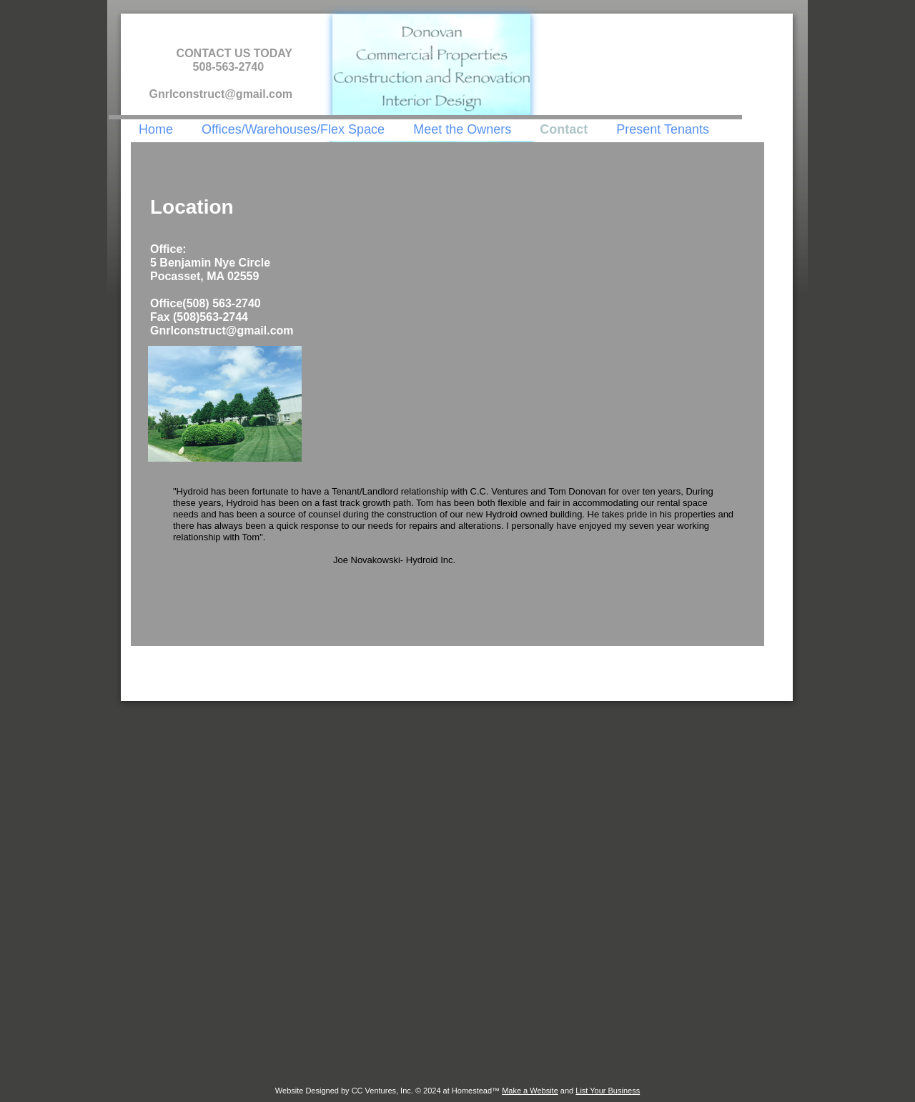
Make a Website (530, 1090)
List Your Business (607, 1090)
